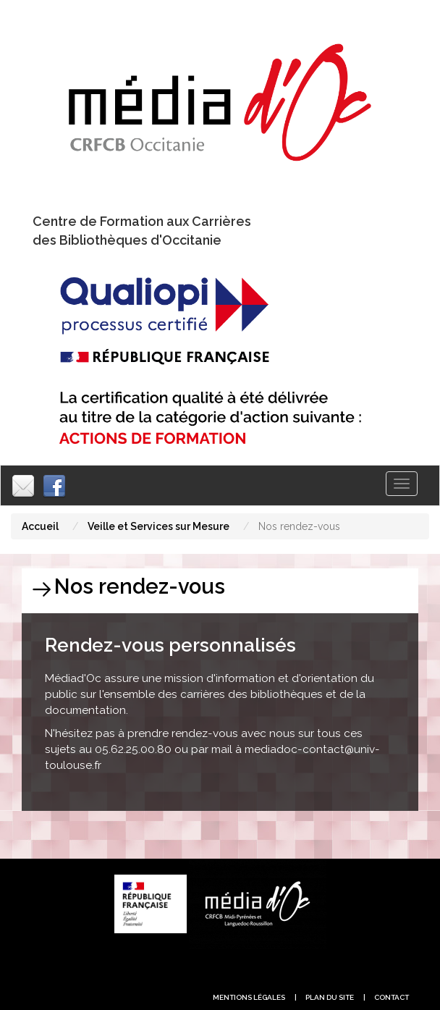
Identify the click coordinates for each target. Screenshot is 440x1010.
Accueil (40, 526)
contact (391, 997)
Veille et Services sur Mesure (158, 526)
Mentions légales (249, 997)
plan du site (329, 997)
